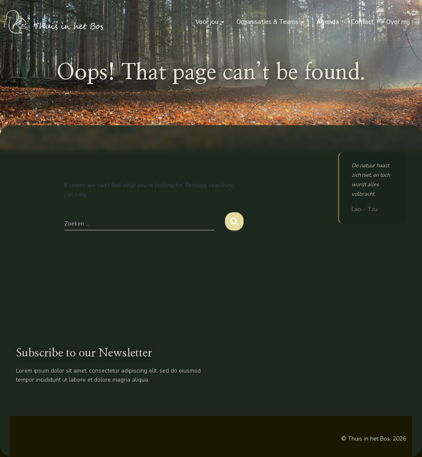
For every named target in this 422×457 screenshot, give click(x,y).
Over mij (398, 22)
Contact (362, 22)
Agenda (327, 22)
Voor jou (209, 22)
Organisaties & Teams (270, 22)
